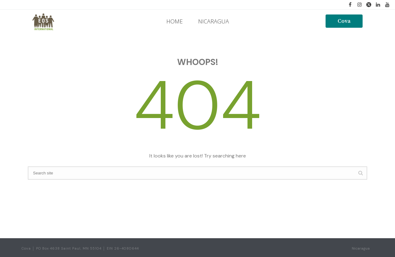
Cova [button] (344, 21)
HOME (174, 21)
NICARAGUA (213, 21)
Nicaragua (361, 248)
